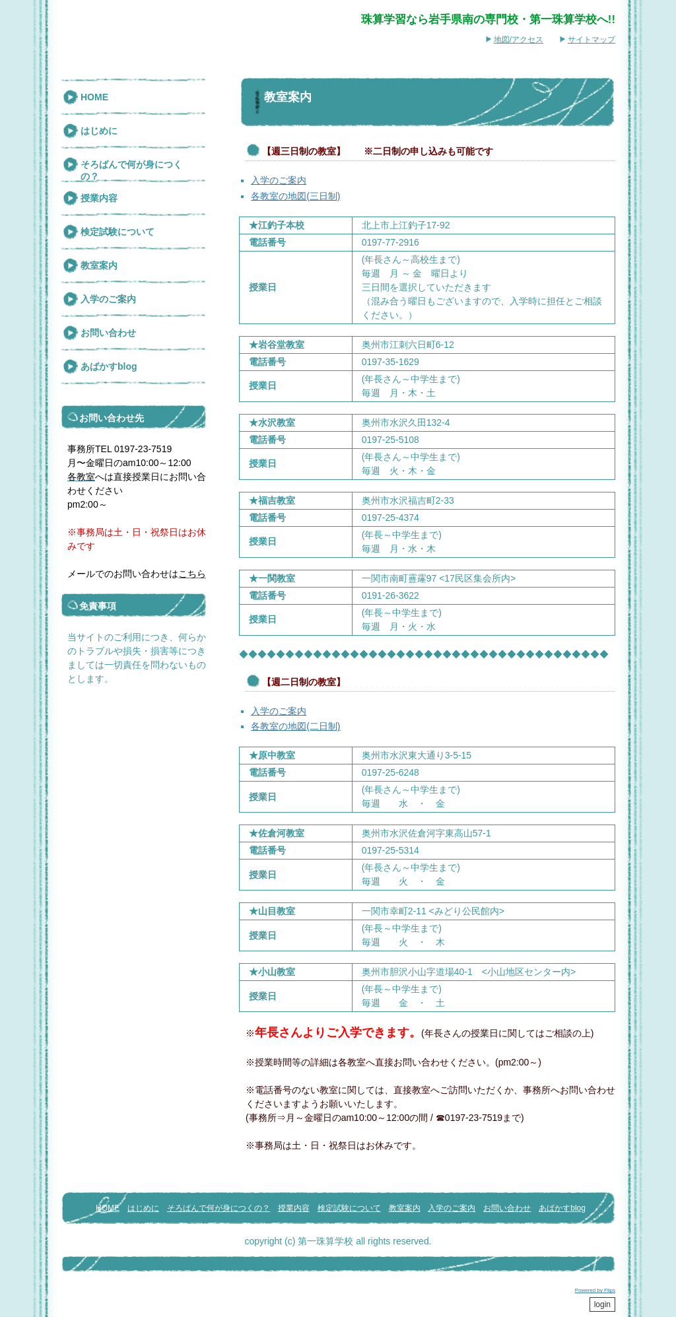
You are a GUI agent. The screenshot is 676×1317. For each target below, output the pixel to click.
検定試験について (117, 231)
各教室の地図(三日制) (295, 196)
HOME (94, 97)
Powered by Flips (595, 1290)
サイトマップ (591, 39)
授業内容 (99, 198)
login (602, 1304)
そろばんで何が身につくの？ (131, 170)
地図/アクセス (518, 39)
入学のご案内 (278, 180)
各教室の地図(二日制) (295, 726)
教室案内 (99, 265)
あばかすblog (109, 366)
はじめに (99, 130)
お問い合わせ (108, 332)
